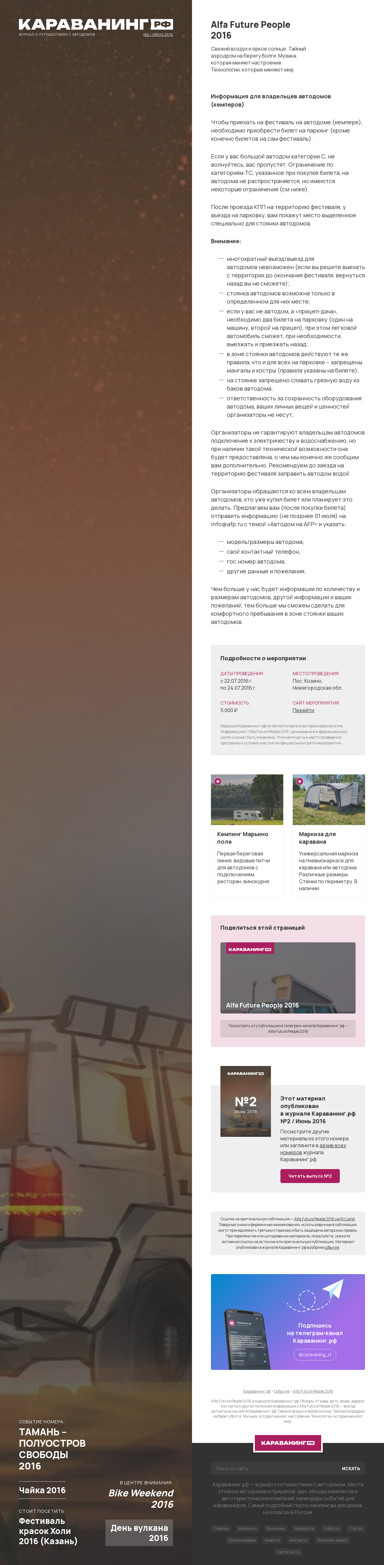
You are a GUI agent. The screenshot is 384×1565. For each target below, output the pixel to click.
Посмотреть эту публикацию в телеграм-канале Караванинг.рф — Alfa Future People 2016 (288, 1028)
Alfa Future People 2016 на (324, 1219)
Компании (276, 1528)
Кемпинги (248, 1528)
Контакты (298, 1540)
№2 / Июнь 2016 (158, 34)
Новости (272, 1540)
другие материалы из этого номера (314, 1135)
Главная (221, 1528)
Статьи (356, 1528)
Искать (351, 1468)
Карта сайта (288, 1552)
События (331, 1528)
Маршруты (304, 1528)
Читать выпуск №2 (310, 1176)
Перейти (303, 710)
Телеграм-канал (332, 1540)
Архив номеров (242, 1540)
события (331, 1247)
